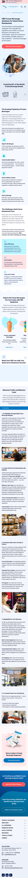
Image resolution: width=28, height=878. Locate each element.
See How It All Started (11, 2)
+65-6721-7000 (8, 866)
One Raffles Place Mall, (8, 861)
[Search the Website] (22, 7)
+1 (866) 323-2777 (12, 852)
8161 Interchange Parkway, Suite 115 (11, 848)
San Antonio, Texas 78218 (9, 850)
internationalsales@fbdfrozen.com (13, 868)
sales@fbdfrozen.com (10, 854)
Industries (8, 12)
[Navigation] (25, 6)
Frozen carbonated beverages (9, 336)
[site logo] (10, 6)
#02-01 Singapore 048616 (9, 863)
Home (3, 12)
